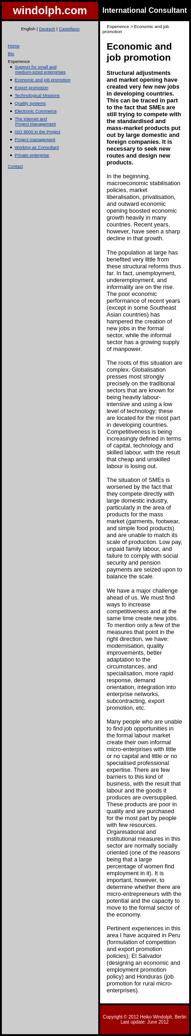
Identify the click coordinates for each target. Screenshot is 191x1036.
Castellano (69, 28)
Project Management (35, 123)
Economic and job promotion (43, 79)
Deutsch (47, 28)
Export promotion (31, 87)
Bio (11, 53)
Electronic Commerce (36, 110)
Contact (15, 166)
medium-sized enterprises (40, 71)
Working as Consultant (37, 147)
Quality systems (30, 103)
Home (14, 45)
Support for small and (35, 66)
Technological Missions (37, 95)
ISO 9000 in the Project (37, 131)
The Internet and (31, 118)
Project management (35, 139)
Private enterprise (32, 155)
